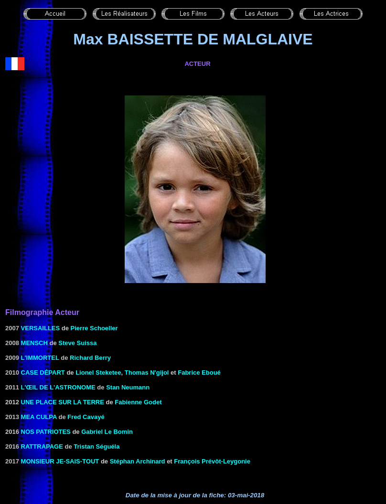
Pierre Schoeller (94, 328)
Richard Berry (90, 357)
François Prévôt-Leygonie (212, 461)
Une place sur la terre (62, 402)
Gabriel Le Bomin (107, 431)
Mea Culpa (39, 416)
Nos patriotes (46, 431)
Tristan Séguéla (96, 446)
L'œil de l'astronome (58, 387)
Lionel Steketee (98, 372)
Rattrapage (42, 446)
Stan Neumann (128, 387)
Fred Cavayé (85, 416)
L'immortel (40, 357)
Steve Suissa (77, 342)
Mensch (34, 342)
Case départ (43, 372)
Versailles (40, 328)
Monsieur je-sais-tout (60, 461)
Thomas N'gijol (147, 372)
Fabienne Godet (138, 402)
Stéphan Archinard (137, 461)
